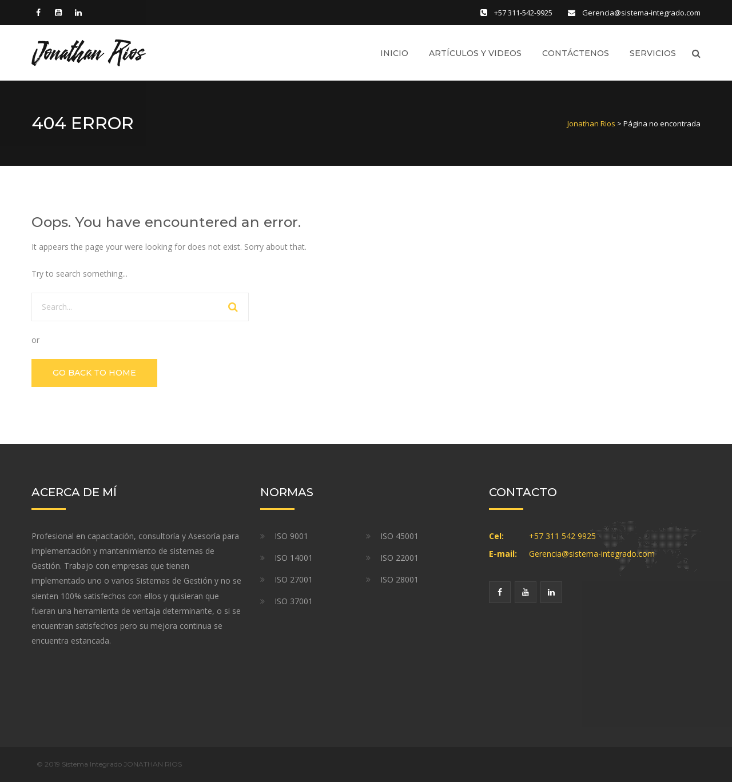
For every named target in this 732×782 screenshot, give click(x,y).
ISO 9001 (291, 535)
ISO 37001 (293, 601)
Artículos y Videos (475, 53)
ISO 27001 (293, 579)
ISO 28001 (399, 579)
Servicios (653, 53)
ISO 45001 (399, 535)
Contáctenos (575, 53)
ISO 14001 (293, 557)
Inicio (394, 53)
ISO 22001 (399, 557)
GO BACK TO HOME (94, 373)
